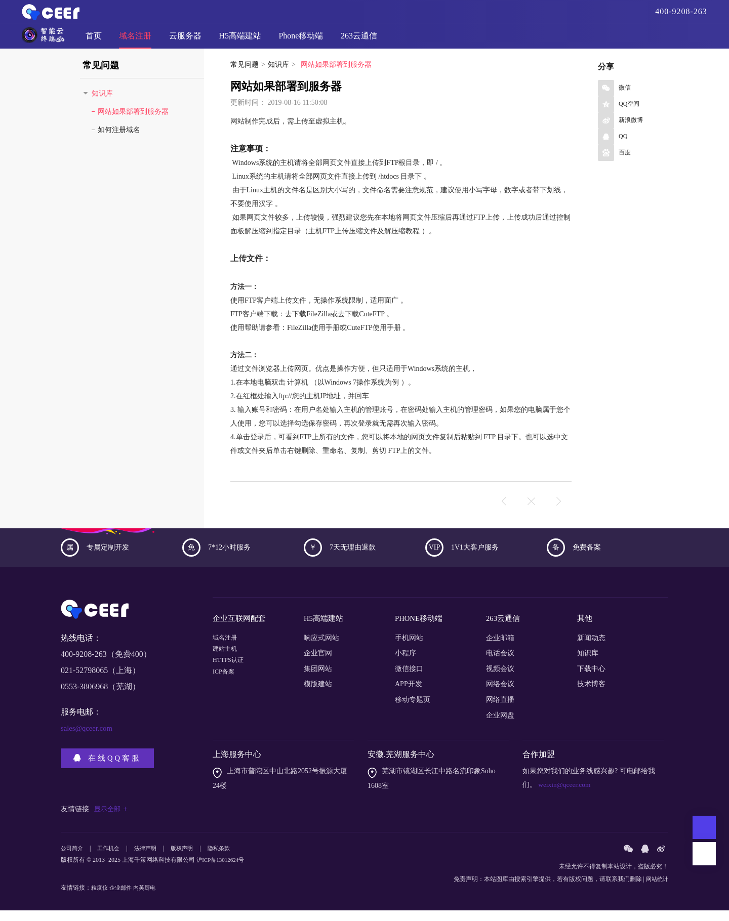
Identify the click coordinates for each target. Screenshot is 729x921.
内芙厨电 (149, 898)
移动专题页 (412, 710)
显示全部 (112, 819)
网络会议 (500, 694)
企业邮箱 (500, 648)
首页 (94, 40)
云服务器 (185, 40)
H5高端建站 (240, 40)
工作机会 (111, 859)
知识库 (278, 79)
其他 (585, 630)
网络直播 (500, 710)
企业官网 (318, 663)
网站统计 (656, 889)
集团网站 (318, 679)
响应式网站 (321, 648)
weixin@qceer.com (565, 795)
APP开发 (408, 694)
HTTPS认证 (231, 679)
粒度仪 (100, 898)
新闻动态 (591, 648)
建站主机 (227, 663)
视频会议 (500, 679)
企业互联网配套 (241, 630)
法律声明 (150, 859)
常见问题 (244, 79)
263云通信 (359, 40)
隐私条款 (228, 859)
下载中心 (591, 679)
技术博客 (591, 694)
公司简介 (73, 859)
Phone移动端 (300, 40)
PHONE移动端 (420, 630)
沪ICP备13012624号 (222, 871)
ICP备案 (225, 694)
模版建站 (318, 694)
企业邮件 (123, 898)
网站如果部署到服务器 (133, 126)
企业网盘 (500, 725)
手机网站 (409, 648)
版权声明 (189, 859)
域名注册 (135, 40)
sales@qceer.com (89, 742)
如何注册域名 (119, 144)
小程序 (405, 663)
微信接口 (409, 679)
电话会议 (500, 663)
